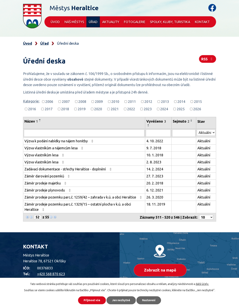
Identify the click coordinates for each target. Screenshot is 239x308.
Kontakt (202, 22)
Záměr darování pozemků (47, 176)
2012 (148, 101)
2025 (181, 109)
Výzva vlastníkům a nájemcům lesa (54, 148)
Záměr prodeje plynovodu (48, 190)
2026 (197, 109)
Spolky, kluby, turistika (170, 22)
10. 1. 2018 (154, 155)
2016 (32, 109)
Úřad (93, 22)
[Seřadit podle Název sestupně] (40, 121)
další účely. (202, 284)
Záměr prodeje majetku (46, 183)
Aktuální (203, 141)
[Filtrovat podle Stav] (206, 132)
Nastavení (148, 300)
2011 (132, 101)
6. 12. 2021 (154, 190)
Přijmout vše (92, 300)
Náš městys (74, 22)
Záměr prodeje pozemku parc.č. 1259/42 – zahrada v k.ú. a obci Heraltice (83, 197)
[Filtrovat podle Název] (84, 133)
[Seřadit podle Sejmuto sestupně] (191, 121)
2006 (49, 101)
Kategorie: (31, 101)
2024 (164, 109)
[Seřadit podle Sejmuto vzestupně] (191, 119)
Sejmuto (181, 121)
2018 (65, 109)
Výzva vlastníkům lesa (44, 155)
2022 (131, 109)
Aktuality (110, 22)
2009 (99, 101)
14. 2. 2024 (154, 169)
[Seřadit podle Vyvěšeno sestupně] (148, 126)
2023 (148, 109)
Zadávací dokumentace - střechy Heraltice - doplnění (68, 169)
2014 (181, 101)
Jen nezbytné (121, 300)
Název (31, 121)
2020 (98, 109)
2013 (165, 101)
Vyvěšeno (156, 121)
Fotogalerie (134, 22)
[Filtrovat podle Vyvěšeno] (158, 133)
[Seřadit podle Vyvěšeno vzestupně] (148, 125)
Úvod (55, 22)
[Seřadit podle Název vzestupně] (40, 119)
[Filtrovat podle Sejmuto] (183, 133)
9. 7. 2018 (153, 148)
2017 (49, 109)
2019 (82, 109)
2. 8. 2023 (153, 162)
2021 (115, 109)
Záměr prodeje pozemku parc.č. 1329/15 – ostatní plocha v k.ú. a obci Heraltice (77, 206)
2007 (66, 101)
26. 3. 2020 (154, 197)
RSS (207, 59)
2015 (198, 101)
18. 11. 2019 (155, 204)
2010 (115, 101)
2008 (82, 101)
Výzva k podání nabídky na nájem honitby (59, 141)
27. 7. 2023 (154, 176)
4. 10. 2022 (154, 141)
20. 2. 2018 (154, 183)
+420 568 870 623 (51, 274)
